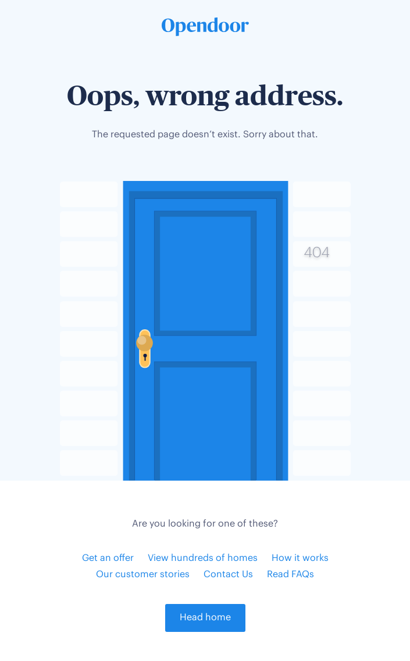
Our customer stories (143, 574)
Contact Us (228, 574)
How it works (300, 558)
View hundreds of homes (203, 558)
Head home (205, 617)
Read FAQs (290, 574)
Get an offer (108, 558)
